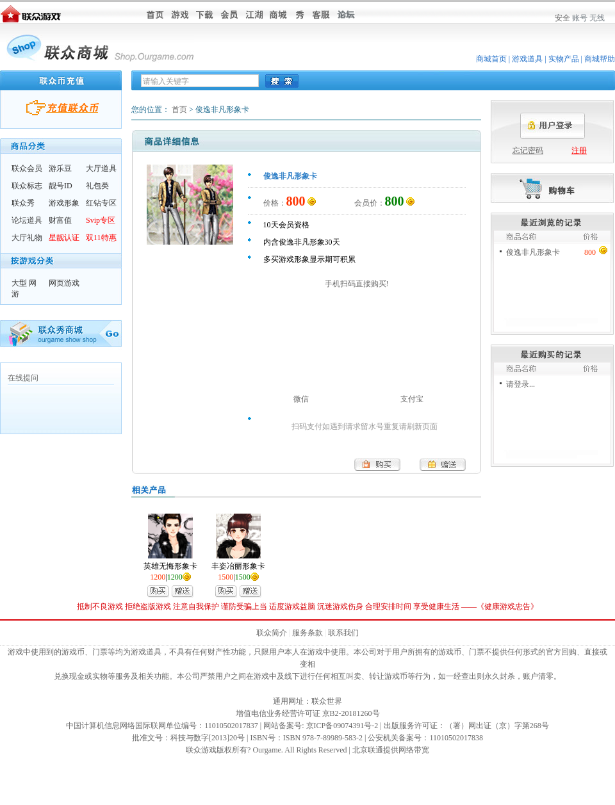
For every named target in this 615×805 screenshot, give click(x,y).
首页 (179, 109)
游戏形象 (64, 203)
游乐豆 (60, 168)
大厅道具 (101, 168)
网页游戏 (64, 283)
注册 (579, 150)
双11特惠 (101, 237)
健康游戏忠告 (507, 606)
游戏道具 (527, 58)
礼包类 (97, 185)
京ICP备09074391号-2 (342, 725)
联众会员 (27, 168)
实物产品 (563, 58)
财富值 (60, 220)
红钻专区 (101, 203)
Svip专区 (100, 220)
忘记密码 (527, 150)
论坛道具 (27, 220)
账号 (579, 17)
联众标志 (27, 185)
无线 (597, 17)
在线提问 (23, 377)
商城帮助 (599, 58)
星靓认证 (64, 237)
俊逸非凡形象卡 (533, 252)
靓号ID (60, 185)
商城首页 (491, 58)
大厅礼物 (27, 237)
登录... (524, 384)
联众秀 (23, 203)
